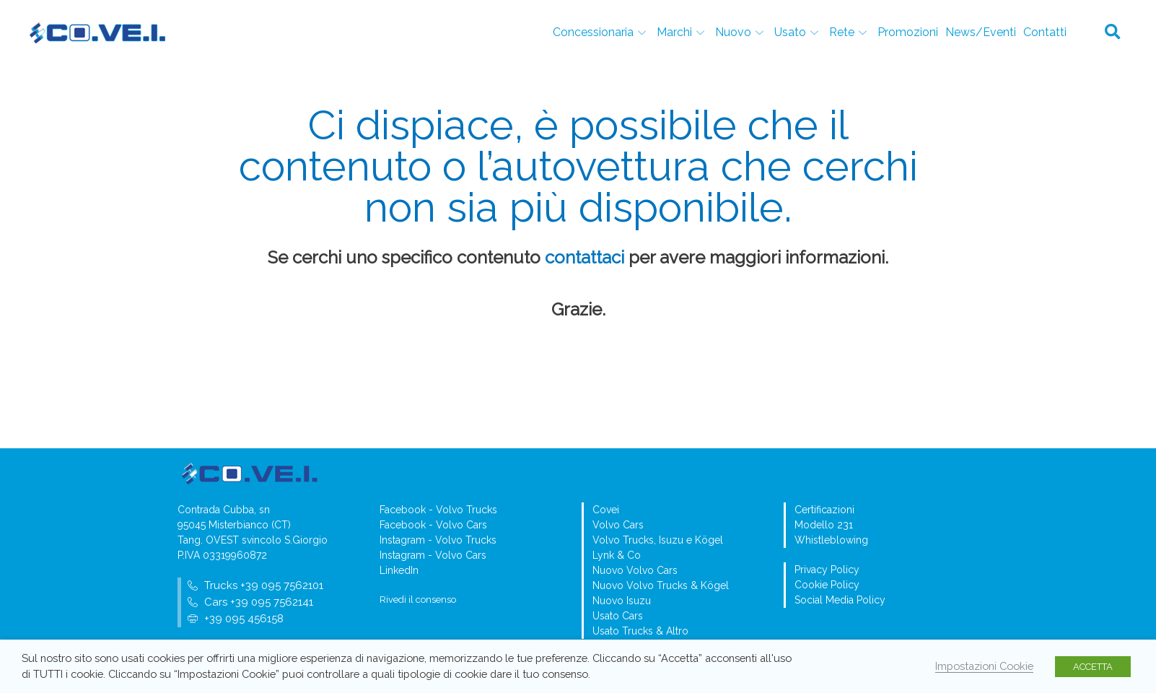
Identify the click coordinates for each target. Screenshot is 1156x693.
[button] (1112, 32)
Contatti (1045, 32)
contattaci (584, 257)
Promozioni (907, 32)
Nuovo (741, 32)
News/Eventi (980, 32)
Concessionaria (601, 32)
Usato (798, 32)
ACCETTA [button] (1093, 666)
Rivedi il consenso (418, 599)
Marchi (682, 32)
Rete (849, 32)
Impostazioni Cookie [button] (984, 666)
